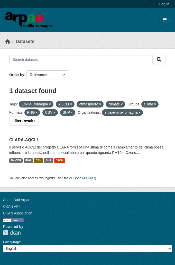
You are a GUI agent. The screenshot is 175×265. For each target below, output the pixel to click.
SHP (48, 160)
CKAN (12, 232)
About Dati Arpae (16, 200)
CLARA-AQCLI (23, 140)
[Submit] (159, 59)
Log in (164, 4)
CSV (38, 160)
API (71, 178)
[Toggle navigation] (164, 20)
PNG (28, 160)
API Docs (88, 178)
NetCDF (16, 160)
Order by (16, 75)
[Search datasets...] (81, 59)
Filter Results (24, 121)
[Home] (7, 41)
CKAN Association (17, 213)
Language (11, 242)
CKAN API (11, 206)
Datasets (25, 41)
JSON (59, 160)
